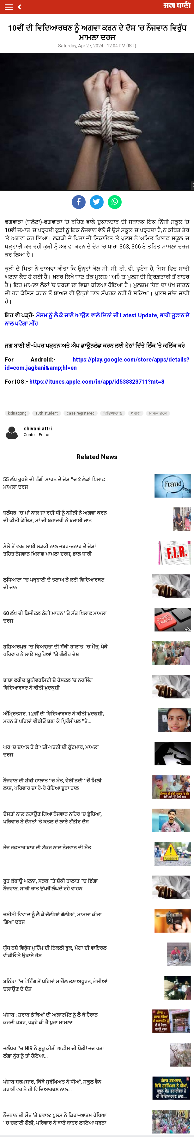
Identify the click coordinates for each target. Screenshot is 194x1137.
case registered (80, 413)
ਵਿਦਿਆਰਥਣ (112, 413)
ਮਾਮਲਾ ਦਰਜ (158, 413)
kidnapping (17, 413)
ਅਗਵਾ (135, 413)
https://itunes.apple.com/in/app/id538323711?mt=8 (96, 381)
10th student (46, 413)
